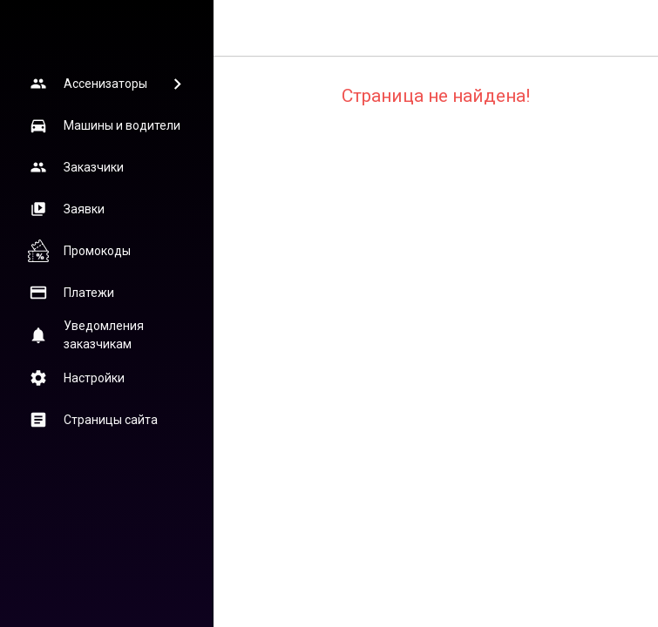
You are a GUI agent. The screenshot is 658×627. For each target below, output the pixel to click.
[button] (106, 83)
